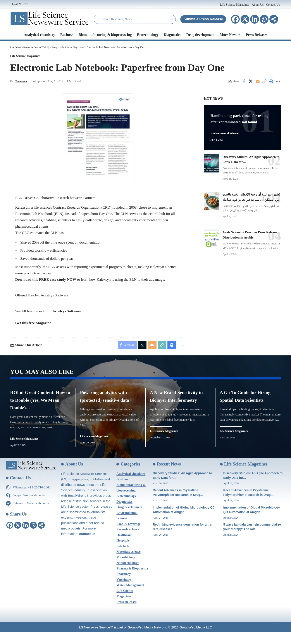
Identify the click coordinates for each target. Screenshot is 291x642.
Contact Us (273, 4)
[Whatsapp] (264, 19)
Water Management (130, 594)
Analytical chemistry (130, 483)
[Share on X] (251, 83)
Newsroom (21, 83)
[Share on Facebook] (244, 83)
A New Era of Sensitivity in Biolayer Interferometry (178, 404)
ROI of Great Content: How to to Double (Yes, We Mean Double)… (40, 404)
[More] (273, 19)
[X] (245, 19)
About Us (257, 4)
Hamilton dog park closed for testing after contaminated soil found (241, 120)
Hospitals (122, 550)
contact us (87, 543)
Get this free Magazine (33, 325)
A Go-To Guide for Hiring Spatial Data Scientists (245, 404)
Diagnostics (124, 511)
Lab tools (122, 555)
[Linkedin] (254, 19)
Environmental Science (226, 139)
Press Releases (126, 611)
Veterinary (123, 589)
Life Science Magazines (235, 4)
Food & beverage (128, 533)
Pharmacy (123, 583)
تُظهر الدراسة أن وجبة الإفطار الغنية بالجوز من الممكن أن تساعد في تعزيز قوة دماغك (249, 204)
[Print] (271, 83)
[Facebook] (235, 19)
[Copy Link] (264, 83)
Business (122, 489)
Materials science (128, 561)
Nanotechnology (127, 572)
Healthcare (124, 544)
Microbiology (125, 567)
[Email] (258, 83)
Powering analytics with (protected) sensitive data (104, 404)
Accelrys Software (66, 313)
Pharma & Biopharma (132, 578)
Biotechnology (126, 505)
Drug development (129, 516)
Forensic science (127, 539)
